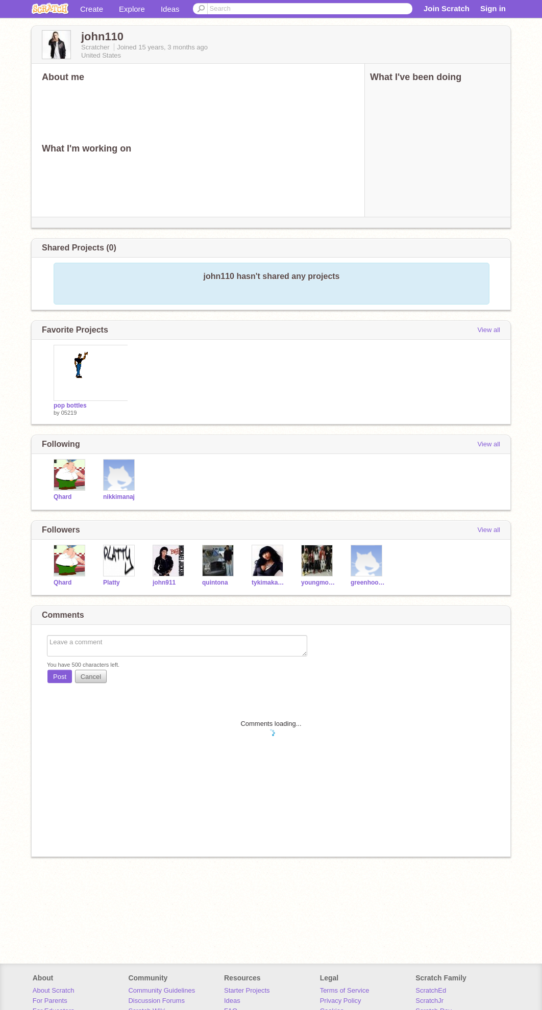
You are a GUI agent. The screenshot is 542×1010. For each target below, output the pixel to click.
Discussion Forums (156, 1000)
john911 (164, 582)
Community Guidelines (161, 990)
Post (59, 676)
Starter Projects (247, 990)
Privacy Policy (340, 1000)
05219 (69, 413)
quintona (215, 582)
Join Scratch (447, 8)
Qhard (62, 496)
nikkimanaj (119, 496)
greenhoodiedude (368, 582)
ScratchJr (429, 1000)
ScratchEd (430, 990)
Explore (132, 9)
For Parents (50, 1000)
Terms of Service (344, 990)
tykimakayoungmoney (269, 582)
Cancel (91, 676)
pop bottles (70, 405)
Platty (111, 582)
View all (488, 330)
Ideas (170, 9)
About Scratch (54, 990)
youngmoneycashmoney (318, 582)
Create (91, 9)
